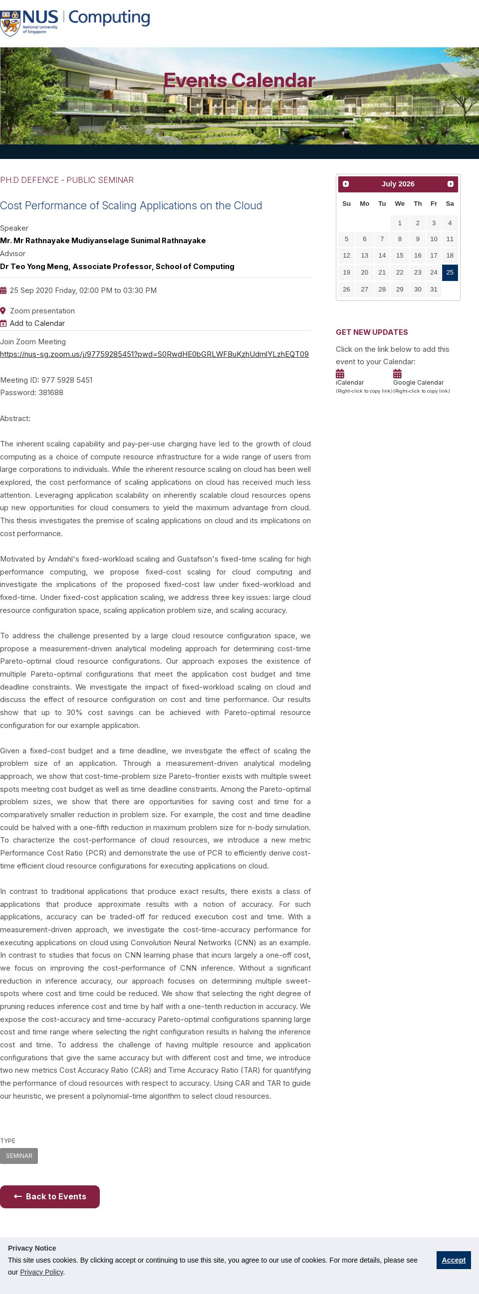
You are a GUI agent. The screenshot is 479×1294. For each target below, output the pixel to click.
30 (418, 289)
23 (418, 272)
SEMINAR (19, 1155)
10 (434, 239)
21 (382, 272)
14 (382, 255)
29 (400, 289)
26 (346, 289)
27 (365, 289)
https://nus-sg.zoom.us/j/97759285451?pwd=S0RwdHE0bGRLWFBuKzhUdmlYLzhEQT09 (154, 354)
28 (382, 289)
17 (434, 255)
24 (434, 272)
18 (450, 255)
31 (434, 289)
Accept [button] (454, 1260)
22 (400, 272)
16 (418, 255)
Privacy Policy (41, 1272)
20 (365, 272)
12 (346, 255)
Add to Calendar (37, 323)
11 (450, 239)
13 (365, 255)
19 (346, 272)
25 (450, 272)
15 (400, 255)
